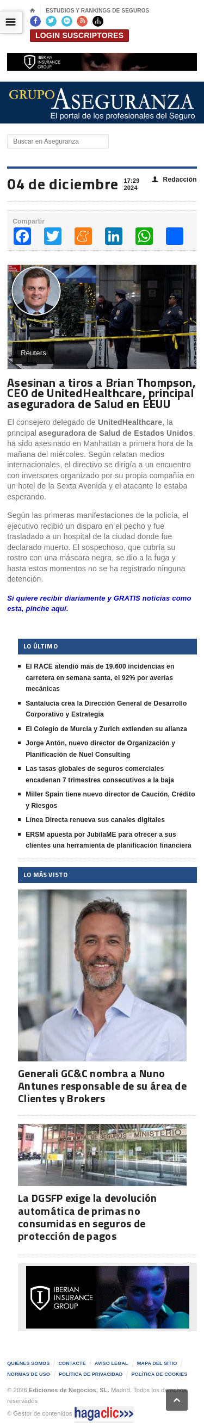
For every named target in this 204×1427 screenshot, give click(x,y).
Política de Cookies (159, 1374)
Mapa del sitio (157, 1363)
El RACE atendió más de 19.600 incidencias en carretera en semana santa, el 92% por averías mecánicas (100, 678)
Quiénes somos (28, 1363)
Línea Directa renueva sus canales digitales (95, 820)
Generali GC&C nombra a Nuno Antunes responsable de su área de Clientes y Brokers (102, 1086)
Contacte (71, 1363)
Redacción (174, 180)
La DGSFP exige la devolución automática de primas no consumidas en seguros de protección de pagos (87, 1216)
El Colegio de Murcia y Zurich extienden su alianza (106, 729)
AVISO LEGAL (111, 1363)
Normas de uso (28, 1374)
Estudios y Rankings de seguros (97, 11)
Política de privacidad (90, 1374)
